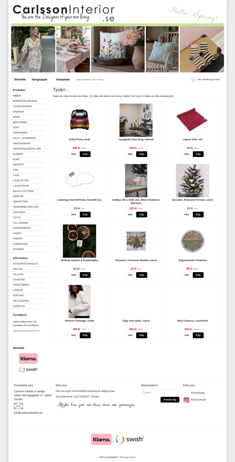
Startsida (20, 79)
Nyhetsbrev (21, 284)
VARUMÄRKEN (29, 228)
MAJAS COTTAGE (23, 191)
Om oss (18, 269)
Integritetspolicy (26, 263)
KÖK (15, 169)
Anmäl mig (170, 399)
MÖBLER (18, 196)
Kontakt (19, 295)
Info (73, 154)
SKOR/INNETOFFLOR (25, 206)
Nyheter (19, 279)
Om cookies (21, 300)
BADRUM (18, 111)
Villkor (18, 274)
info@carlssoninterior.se (26, 330)
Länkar (18, 290)
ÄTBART (29, 238)
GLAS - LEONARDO (24, 138)
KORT (16, 159)
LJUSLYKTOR (21, 180)
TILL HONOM (20, 222)
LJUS (29, 175)
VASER (17, 233)
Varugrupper (41, 79)
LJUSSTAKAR (21, 185)
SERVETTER (20, 201)
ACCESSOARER (29, 106)
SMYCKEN (29, 212)
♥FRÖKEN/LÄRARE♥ (25, 101)
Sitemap (18, 249)
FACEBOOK (198, 392)
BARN (16, 117)
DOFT (29, 127)
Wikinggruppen (127, 457)
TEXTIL (29, 217)
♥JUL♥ (17, 95)
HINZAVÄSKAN (21, 143)
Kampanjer (63, 79)
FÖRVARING (20, 132)
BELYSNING (20, 122)
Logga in (19, 306)
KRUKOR (18, 164)
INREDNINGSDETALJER (27, 148)
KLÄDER (29, 154)
